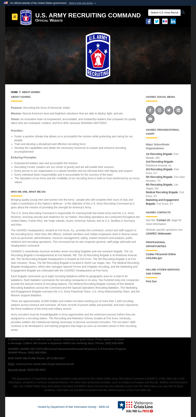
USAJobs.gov (154, 258)
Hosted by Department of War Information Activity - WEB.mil (73, 406)
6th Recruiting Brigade (159, 184)
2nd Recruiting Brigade (159, 161)
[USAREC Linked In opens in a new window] (173, 21)
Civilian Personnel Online (161, 254)
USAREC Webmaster (159, 233)
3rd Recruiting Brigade (159, 169)
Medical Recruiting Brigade (162, 192)
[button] (83, 3)
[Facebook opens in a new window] (148, 21)
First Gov (151, 281)
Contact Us (163, 220)
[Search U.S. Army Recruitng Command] (164, 12)
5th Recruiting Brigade (159, 176)
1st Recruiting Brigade (159, 154)
